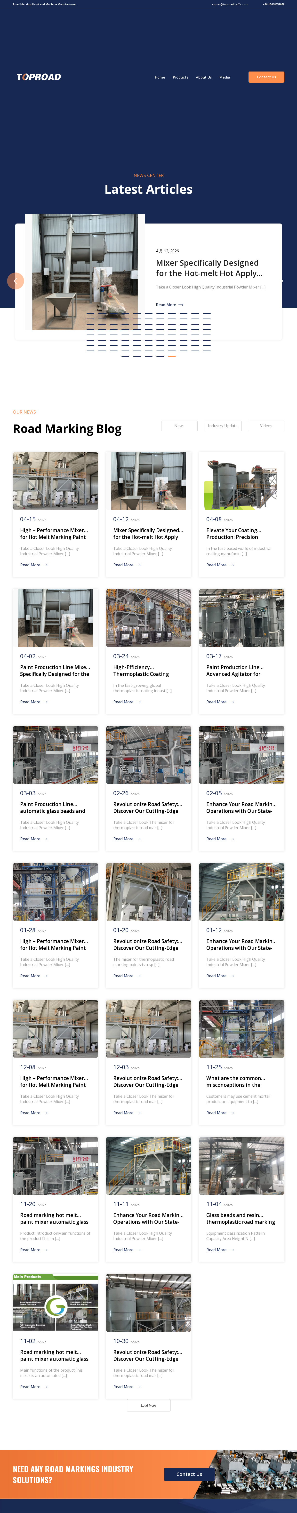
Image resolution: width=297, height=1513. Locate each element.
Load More (148, 1405)
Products (180, 77)
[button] (281, 280)
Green (38, 77)
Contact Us (266, 77)
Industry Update (223, 425)
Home (160, 77)
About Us (204, 77)
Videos (266, 425)
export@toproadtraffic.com (230, 4)
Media (224, 77)
